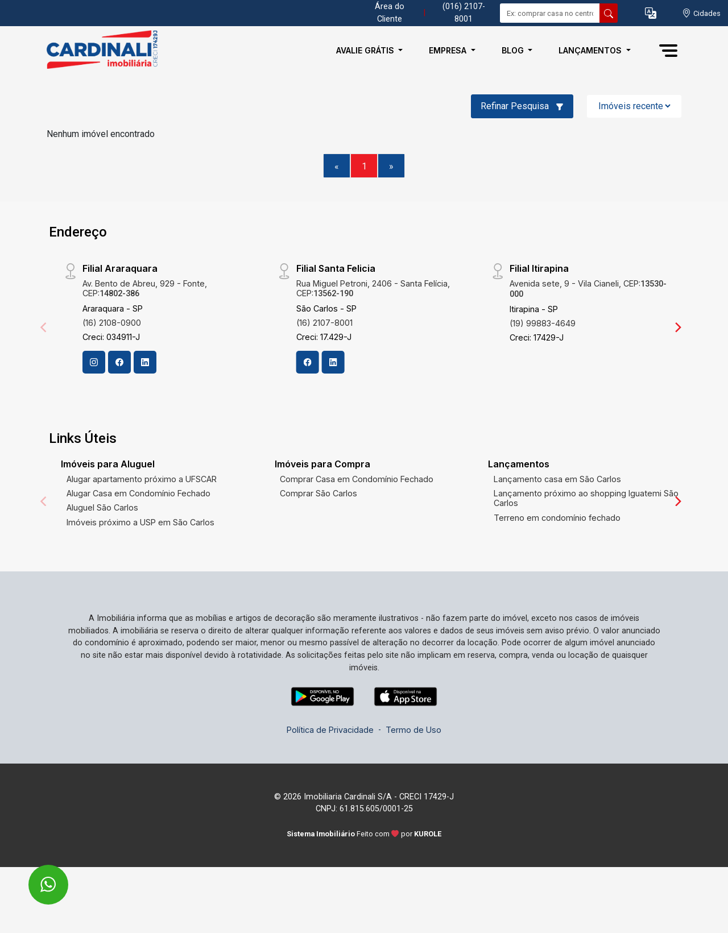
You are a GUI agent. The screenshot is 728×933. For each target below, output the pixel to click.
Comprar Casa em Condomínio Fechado (356, 479)
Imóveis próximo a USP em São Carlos (140, 522)
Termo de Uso (413, 730)
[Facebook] (119, 362)
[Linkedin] (145, 362)
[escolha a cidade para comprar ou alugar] (701, 13)
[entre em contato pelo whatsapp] (36, 877)
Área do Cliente (389, 13)
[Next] (677, 327)
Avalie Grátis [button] (366, 50)
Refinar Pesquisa (522, 106)
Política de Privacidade (330, 730)
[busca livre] (608, 13)
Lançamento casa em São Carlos (557, 479)
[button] (651, 13)
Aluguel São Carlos (102, 507)
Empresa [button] (449, 50)
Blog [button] (514, 50)
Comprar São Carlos (318, 493)
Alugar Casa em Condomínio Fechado (138, 493)
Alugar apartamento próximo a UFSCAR (142, 479)
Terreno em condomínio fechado (557, 518)
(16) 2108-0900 (111, 322)
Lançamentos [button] (591, 50)
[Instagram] (93, 362)
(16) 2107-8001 (324, 322)
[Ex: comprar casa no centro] (550, 13)
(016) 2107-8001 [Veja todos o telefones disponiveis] (463, 13)
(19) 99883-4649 (543, 323)
